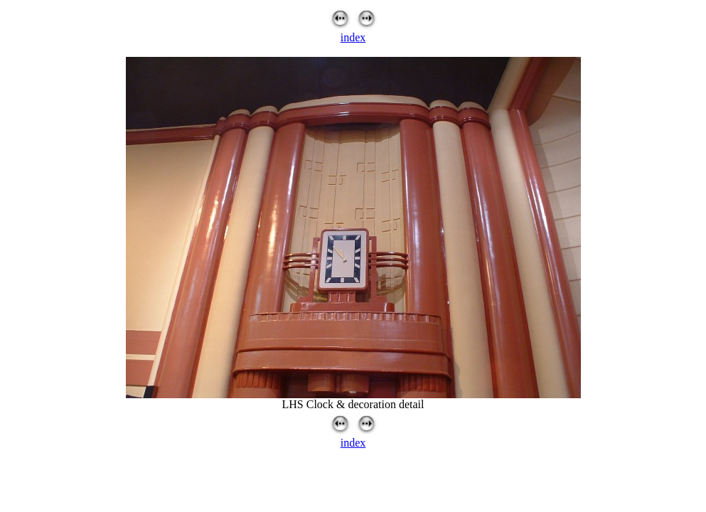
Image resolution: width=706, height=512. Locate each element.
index (353, 37)
